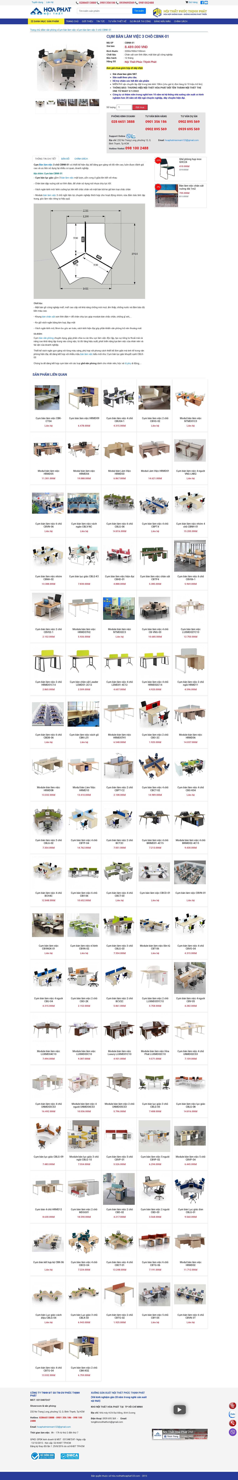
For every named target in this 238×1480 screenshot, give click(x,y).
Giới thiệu (87, 21)
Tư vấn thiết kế (117, 21)
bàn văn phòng (46, 338)
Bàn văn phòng (49, 30)
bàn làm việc (67, 177)
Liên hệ (49, 2)
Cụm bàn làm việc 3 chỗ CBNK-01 (94, 30)
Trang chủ (72, 21)
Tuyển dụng (37, 2)
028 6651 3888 (123, 122)
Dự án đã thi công (140, 21)
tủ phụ (128, 363)
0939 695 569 (189, 129)
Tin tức (100, 21)
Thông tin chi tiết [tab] (45, 158)
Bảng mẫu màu (162, 21)
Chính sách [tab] (81, 158)
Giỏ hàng (193, 2)
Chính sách (180, 21)
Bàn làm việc (46, 164)
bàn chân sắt (48, 316)
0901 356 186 (156, 122)
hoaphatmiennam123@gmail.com (182, 140)
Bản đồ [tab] (65, 158)
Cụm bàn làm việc (67, 30)
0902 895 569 (156, 129)
